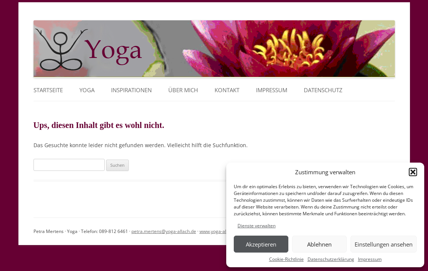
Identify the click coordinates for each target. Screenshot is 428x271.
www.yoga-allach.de (220, 231)
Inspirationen (131, 90)
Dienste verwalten (257, 225)
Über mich (183, 90)
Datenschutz (323, 90)
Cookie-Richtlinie (286, 259)
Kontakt (227, 90)
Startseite (48, 90)
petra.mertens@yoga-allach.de (163, 231)
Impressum (370, 259)
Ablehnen (319, 244)
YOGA (86, 90)
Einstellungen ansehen (384, 244)
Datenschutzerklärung (331, 259)
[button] (413, 172)
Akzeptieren (261, 244)
